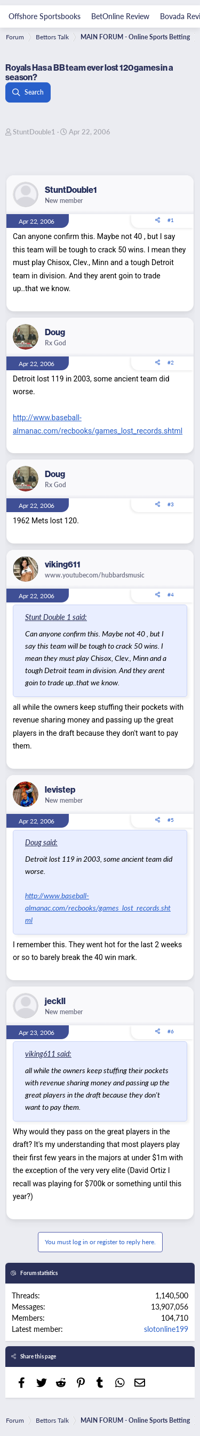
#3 (170, 504)
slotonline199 (166, 1328)
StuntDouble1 (34, 131)
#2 (170, 362)
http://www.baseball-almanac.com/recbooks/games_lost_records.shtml (98, 907)
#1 (170, 220)
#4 (170, 594)
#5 (170, 819)
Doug (55, 332)
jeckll (55, 1001)
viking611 (63, 564)
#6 (170, 1031)
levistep (60, 790)
